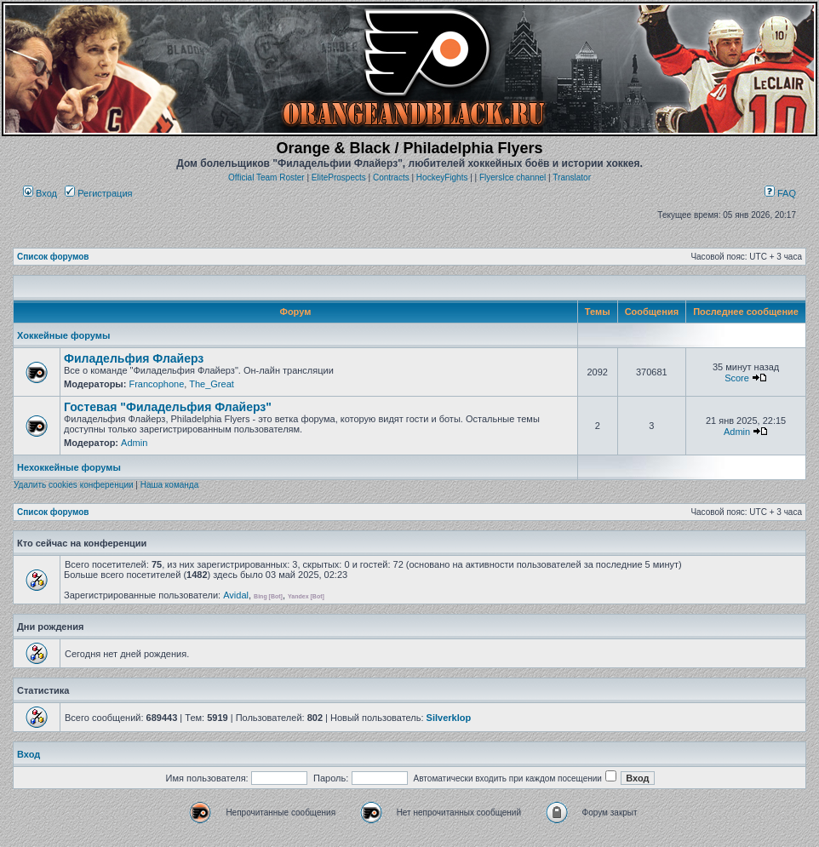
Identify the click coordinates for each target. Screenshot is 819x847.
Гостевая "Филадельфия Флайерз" (168, 407)
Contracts (391, 177)
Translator (572, 177)
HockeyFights (442, 177)
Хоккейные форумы (63, 335)
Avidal (236, 595)
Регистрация (98, 193)
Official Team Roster (266, 177)
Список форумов (53, 256)
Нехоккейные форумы (69, 467)
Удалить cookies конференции (74, 484)
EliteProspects (339, 177)
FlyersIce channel (512, 177)
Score (736, 378)
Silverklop (449, 718)
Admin (134, 443)
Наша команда (169, 484)
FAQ (780, 193)
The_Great (211, 384)
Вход (40, 193)
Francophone (156, 384)
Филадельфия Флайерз (133, 358)
